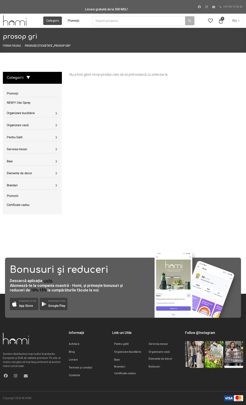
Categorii (52, 20)
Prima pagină (12, 45)
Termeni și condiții (80, 367)
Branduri (119, 366)
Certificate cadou (125, 373)
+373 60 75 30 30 (231, 6)
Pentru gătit (121, 343)
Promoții (73, 20)
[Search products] (138, 20)
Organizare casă (159, 351)
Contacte (74, 375)
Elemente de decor (160, 358)
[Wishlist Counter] (210, 21)
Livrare (73, 359)
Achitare (74, 343)
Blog (72, 351)
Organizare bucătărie (127, 351)
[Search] (189, 20)
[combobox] (138, 20)
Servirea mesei (158, 343)
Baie (117, 359)
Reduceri (154, 366)
